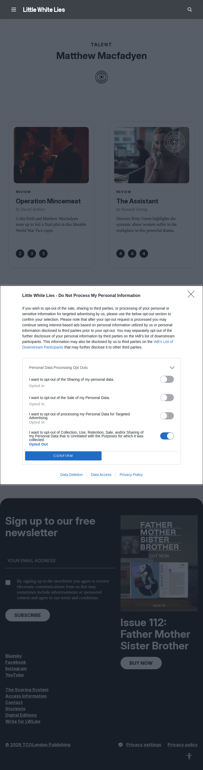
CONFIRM (63, 456)
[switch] (167, 379)
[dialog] (101, 385)
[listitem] (101, 367)
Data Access (101, 475)
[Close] (193, 296)
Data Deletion (71, 475)
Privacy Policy (131, 475)
